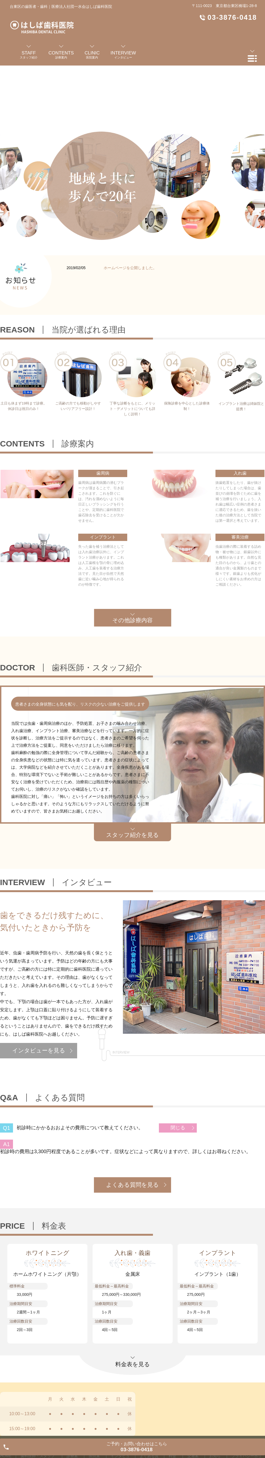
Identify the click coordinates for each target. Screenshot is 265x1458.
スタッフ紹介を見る (132, 835)
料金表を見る (132, 1364)
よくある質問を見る (132, 1185)
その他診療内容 (132, 620)
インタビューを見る (38, 1050)
